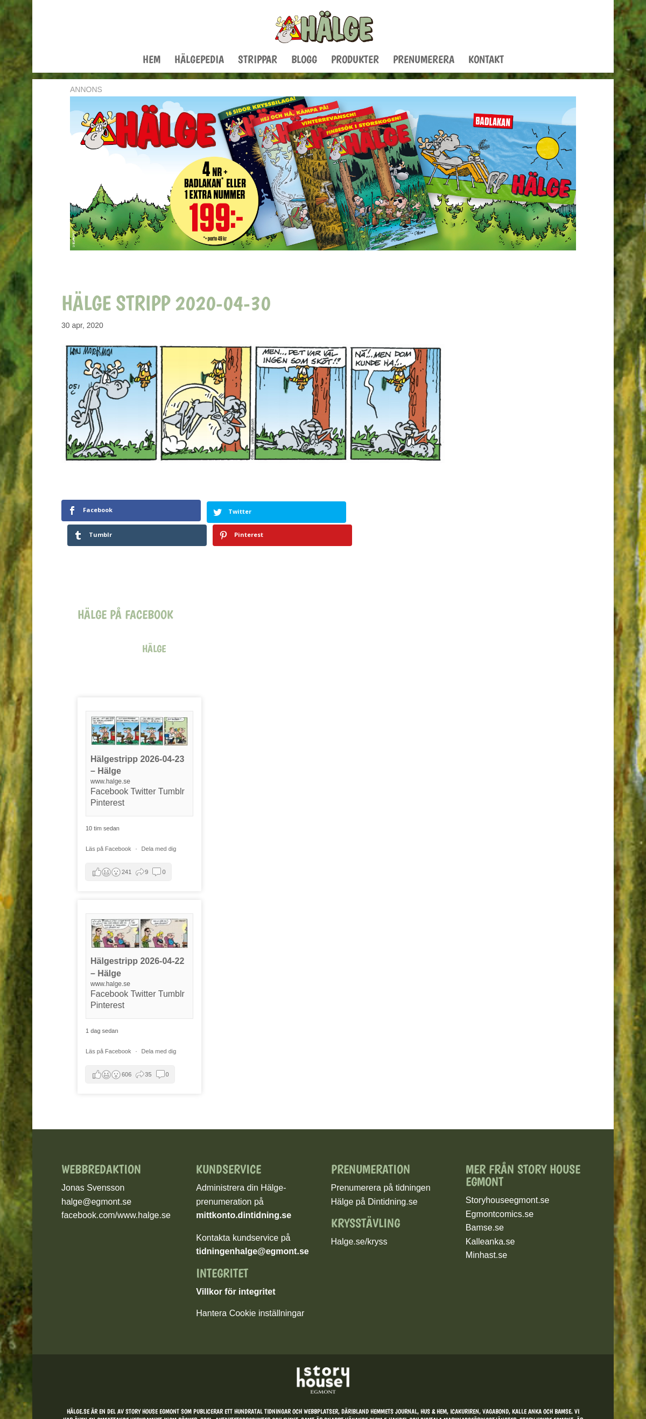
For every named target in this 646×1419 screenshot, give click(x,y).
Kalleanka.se (490, 1216)
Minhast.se (486, 1230)
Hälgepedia (199, 60)
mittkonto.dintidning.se (243, 1190)
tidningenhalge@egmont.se (252, 1226)
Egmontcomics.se (499, 1188)
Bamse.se (485, 1202)
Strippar (257, 60)
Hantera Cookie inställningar (250, 1288)
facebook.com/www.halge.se (116, 1190)
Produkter (355, 60)
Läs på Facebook (109, 824)
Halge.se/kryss (359, 1216)
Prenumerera (423, 60)
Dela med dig (159, 824)
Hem (151, 60)
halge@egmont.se (96, 1176)
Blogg (304, 60)
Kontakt (486, 60)
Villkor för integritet (235, 1266)
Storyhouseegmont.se (508, 1175)
